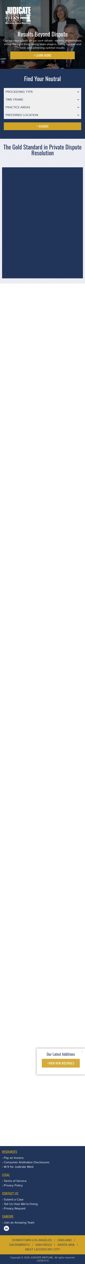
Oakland (64, 1240)
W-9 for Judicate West (18, 1167)
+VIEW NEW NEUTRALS (60, 1063)
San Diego (43, 1245)
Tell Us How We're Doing (21, 1204)
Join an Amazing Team (19, 1222)
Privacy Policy (13, 1185)
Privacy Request (15, 1208)
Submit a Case (13, 1199)
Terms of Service (15, 1181)
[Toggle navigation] (78, 6)
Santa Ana (66, 1245)
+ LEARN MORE (42, 55)
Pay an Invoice (14, 1158)
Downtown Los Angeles (32, 1240)
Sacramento (19, 1245)
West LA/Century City (42, 1249)
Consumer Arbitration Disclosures (26, 1162)
